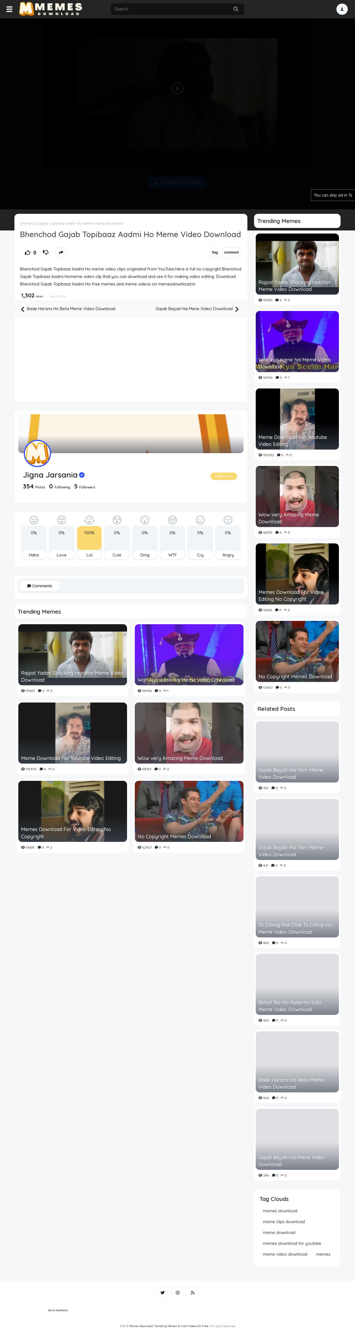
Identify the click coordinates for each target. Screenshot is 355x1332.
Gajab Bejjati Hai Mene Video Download (197, 309)
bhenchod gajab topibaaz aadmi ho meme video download (71, 223)
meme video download (285, 1254)
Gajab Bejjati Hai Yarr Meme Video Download (290, 773)
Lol (89, 555)
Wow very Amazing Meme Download (180, 758)
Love (62, 555)
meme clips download (284, 1221)
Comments (39, 585)
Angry (228, 555)
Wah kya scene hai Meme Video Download (186, 680)
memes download (280, 1210)
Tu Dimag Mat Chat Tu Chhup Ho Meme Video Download (295, 928)
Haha (34, 555)
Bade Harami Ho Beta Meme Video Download (68, 309)
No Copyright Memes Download (174, 836)
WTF (172, 555)
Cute (117, 555)
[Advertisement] (177, 112)
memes (323, 1254)
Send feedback (58, 1310)
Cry (200, 555)
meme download (279, 1232)
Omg (144, 555)
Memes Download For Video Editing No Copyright (66, 832)
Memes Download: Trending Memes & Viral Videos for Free (168, 1326)
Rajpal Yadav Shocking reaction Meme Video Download (72, 676)
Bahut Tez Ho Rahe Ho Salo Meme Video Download (289, 1006)
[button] (342, 9)
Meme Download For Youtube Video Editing (71, 758)
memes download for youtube (292, 1243)
